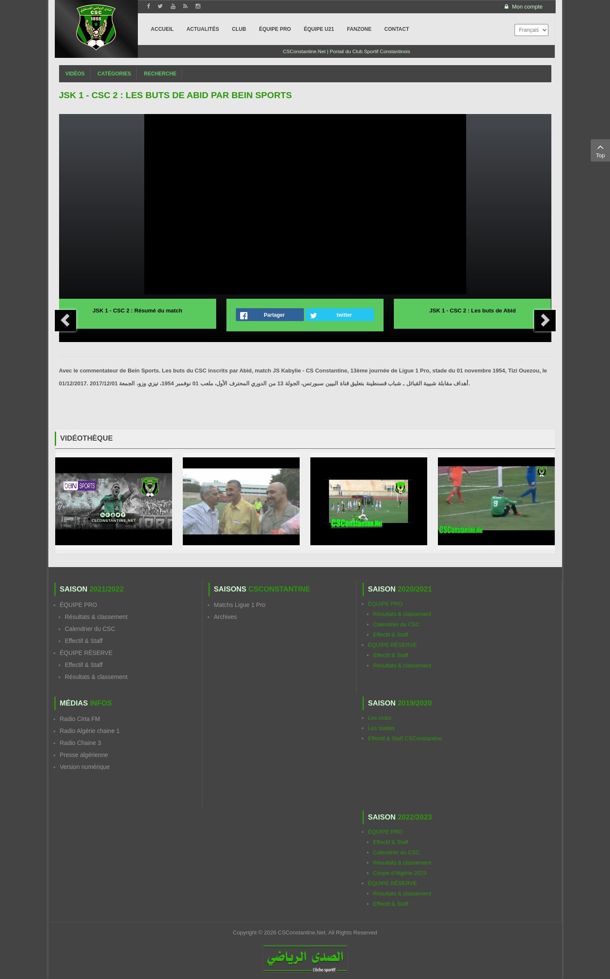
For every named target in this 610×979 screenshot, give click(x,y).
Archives (225, 616)
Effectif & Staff (84, 640)
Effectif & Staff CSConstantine (405, 738)
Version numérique (85, 766)
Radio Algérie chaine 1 (90, 730)
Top (600, 150)
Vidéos (75, 74)
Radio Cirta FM (80, 718)
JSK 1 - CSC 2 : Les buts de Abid (472, 310)
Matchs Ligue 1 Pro (240, 604)
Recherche (160, 74)
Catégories (114, 74)
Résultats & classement (96, 616)
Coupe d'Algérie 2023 (400, 873)
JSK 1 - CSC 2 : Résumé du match (137, 310)
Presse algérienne (84, 754)
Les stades (381, 728)
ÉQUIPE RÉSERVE (86, 652)
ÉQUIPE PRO (78, 604)
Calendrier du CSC (90, 628)
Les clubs (380, 718)
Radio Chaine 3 (80, 742)
